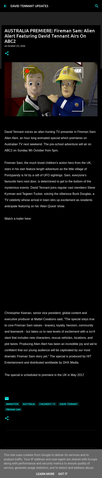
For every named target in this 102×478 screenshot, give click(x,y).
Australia (29, 404)
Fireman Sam (13, 409)
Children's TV (47, 404)
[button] (7, 53)
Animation (12, 404)
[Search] (96, 6)
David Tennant (69, 404)
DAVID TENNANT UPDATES (29, 6)
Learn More (45, 474)
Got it (62, 474)
